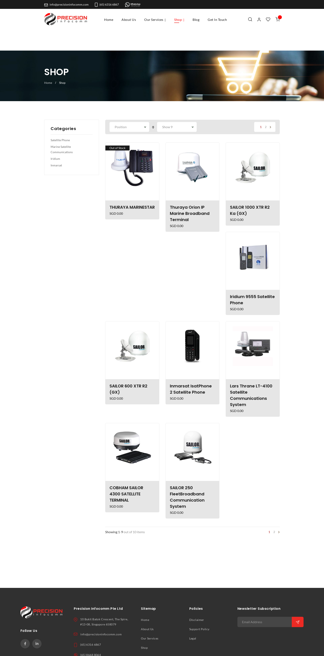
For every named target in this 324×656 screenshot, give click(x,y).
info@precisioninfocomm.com (66, 4)
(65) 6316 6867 (107, 4)
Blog (144, 645)
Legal (192, 617)
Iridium (55, 137)
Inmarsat (56, 144)
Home (108, 19)
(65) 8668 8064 (90, 633)
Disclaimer (196, 598)
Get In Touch (149, 635)
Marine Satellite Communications (62, 128)
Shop (144, 626)
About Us (147, 607)
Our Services (149, 617)
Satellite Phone (60, 118)
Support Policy (199, 607)
